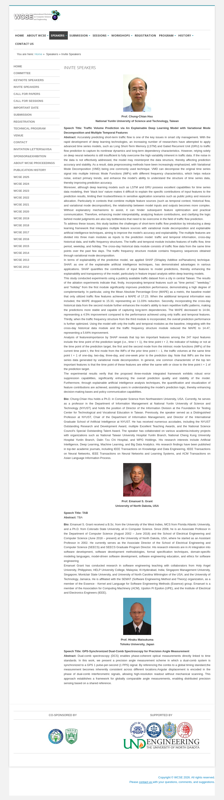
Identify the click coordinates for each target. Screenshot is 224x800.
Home (38, 54)
